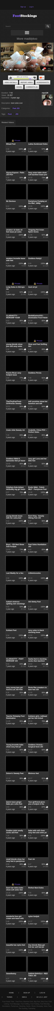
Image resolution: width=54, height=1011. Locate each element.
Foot (10, 114)
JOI (16, 114)
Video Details (10, 82)
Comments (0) (32, 87)
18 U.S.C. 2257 (41, 997)
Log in (31, 7)
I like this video (10, 77)
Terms (9, 997)
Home (11, 993)
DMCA (24, 997)
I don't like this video (34, 77)
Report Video (27, 82)
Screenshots (43, 82)
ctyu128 (45, 93)
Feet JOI (16, 108)
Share (19, 87)
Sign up (23, 7)
